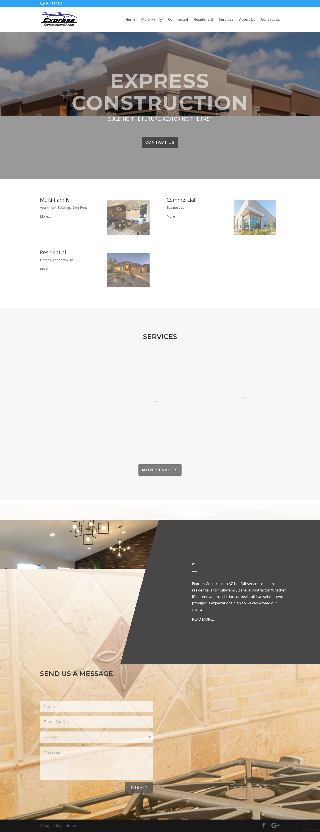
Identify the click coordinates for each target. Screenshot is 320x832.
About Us (247, 20)
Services (226, 20)
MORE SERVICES (160, 470)
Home (130, 20)
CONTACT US (160, 142)
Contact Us (270, 20)
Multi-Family (151, 20)
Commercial (178, 20)
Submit (139, 787)
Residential (203, 20)
